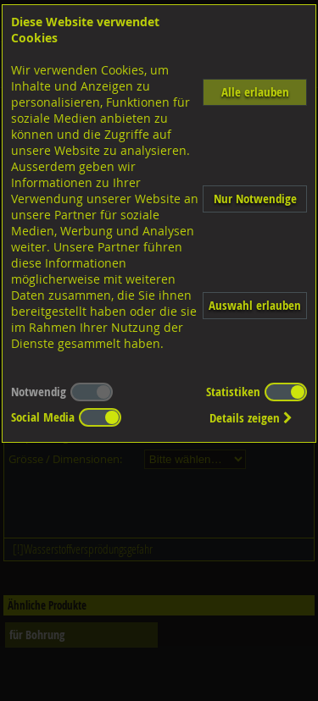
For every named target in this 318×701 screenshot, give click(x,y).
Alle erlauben (255, 92)
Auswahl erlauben (255, 305)
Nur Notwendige (255, 198)
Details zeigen (251, 418)
